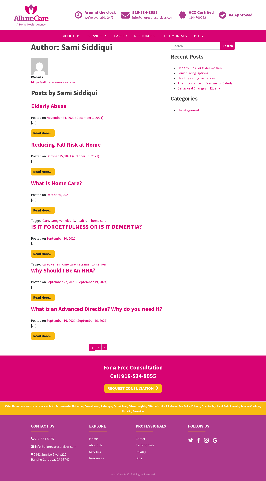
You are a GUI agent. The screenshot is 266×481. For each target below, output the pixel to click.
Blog (198, 35)
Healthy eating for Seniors (196, 78)
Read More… (44, 132)
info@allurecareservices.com (153, 17)
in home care (97, 220)
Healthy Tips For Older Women (200, 68)
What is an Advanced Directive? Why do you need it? (96, 309)
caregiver (57, 220)
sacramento (86, 264)
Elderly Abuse (48, 106)
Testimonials (174, 35)
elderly (70, 220)
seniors (101, 264)
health (81, 220)
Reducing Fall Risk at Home (66, 144)
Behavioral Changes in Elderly (199, 88)
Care (45, 220)
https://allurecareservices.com (53, 82)
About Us (71, 35)
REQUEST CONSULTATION (133, 388)
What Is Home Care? (56, 183)
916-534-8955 (145, 12)
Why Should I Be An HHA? (63, 270)
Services (95, 35)
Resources (144, 35)
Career (120, 35)
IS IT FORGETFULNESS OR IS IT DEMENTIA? (86, 226)
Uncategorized (188, 110)
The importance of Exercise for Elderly (205, 83)
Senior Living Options (193, 73)
